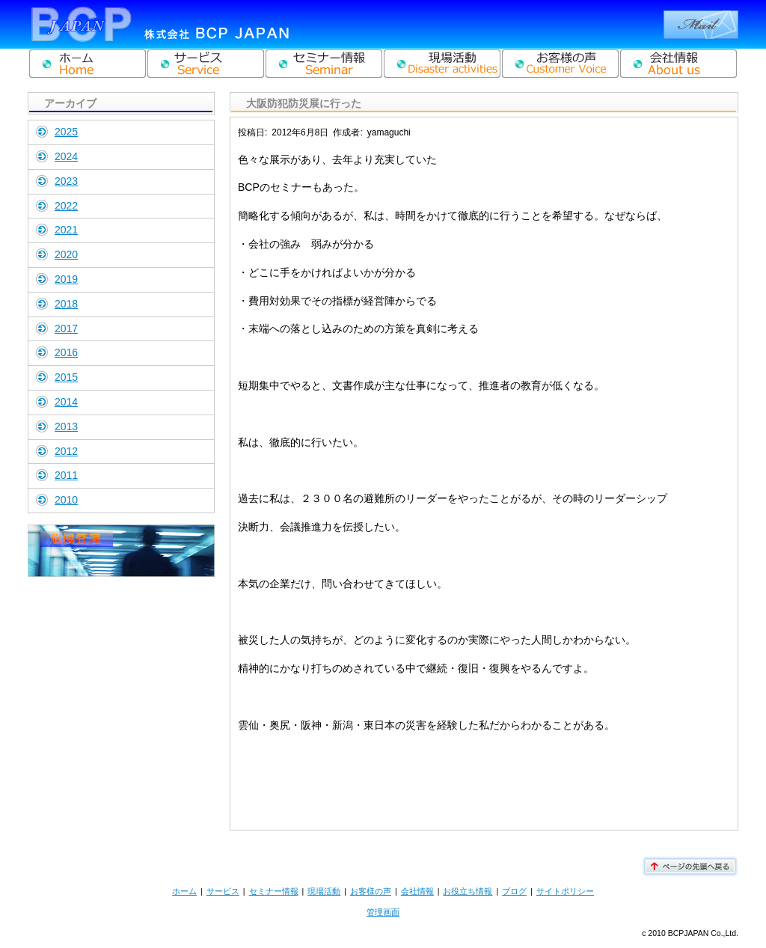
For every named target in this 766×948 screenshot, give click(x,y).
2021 (66, 230)
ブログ (514, 891)
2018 (66, 304)
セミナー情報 (273, 891)
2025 (66, 132)
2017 (66, 328)
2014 (66, 402)
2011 (66, 475)
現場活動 (323, 891)
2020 (66, 254)
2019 (66, 279)
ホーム (184, 891)
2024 (66, 156)
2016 (66, 352)
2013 (66, 426)
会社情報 (417, 891)
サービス (222, 891)
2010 (66, 500)
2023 (66, 181)
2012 (66, 451)
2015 (66, 377)
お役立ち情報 (467, 891)
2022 (66, 206)
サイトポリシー (565, 891)
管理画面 (383, 912)
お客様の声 (370, 891)
